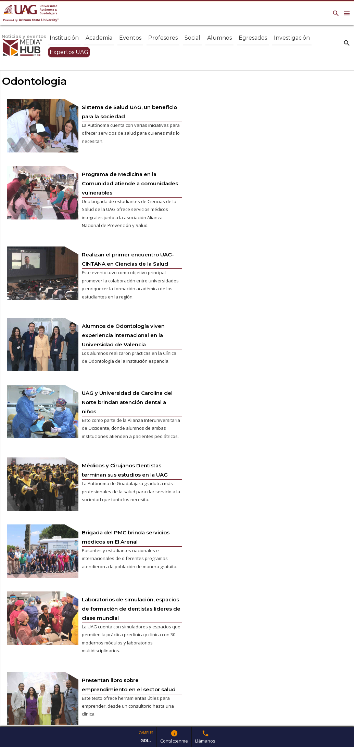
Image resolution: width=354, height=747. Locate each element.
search (347, 42)
